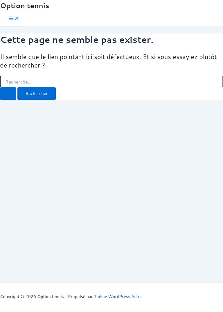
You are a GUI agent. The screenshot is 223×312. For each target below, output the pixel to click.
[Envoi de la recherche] (8, 93)
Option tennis (24, 5)
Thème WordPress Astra (118, 296)
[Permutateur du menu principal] (14, 18)
